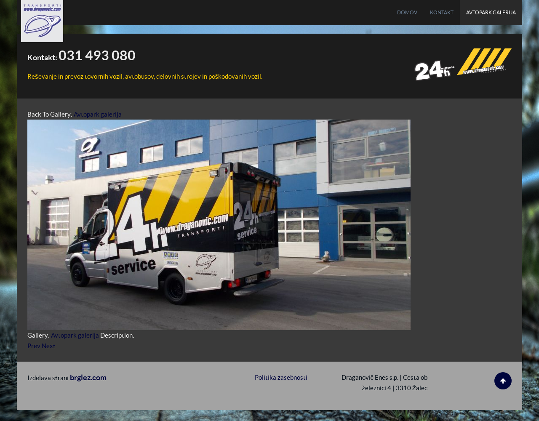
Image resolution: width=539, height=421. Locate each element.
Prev (33, 345)
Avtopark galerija (98, 114)
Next (49, 345)
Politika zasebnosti (281, 377)
